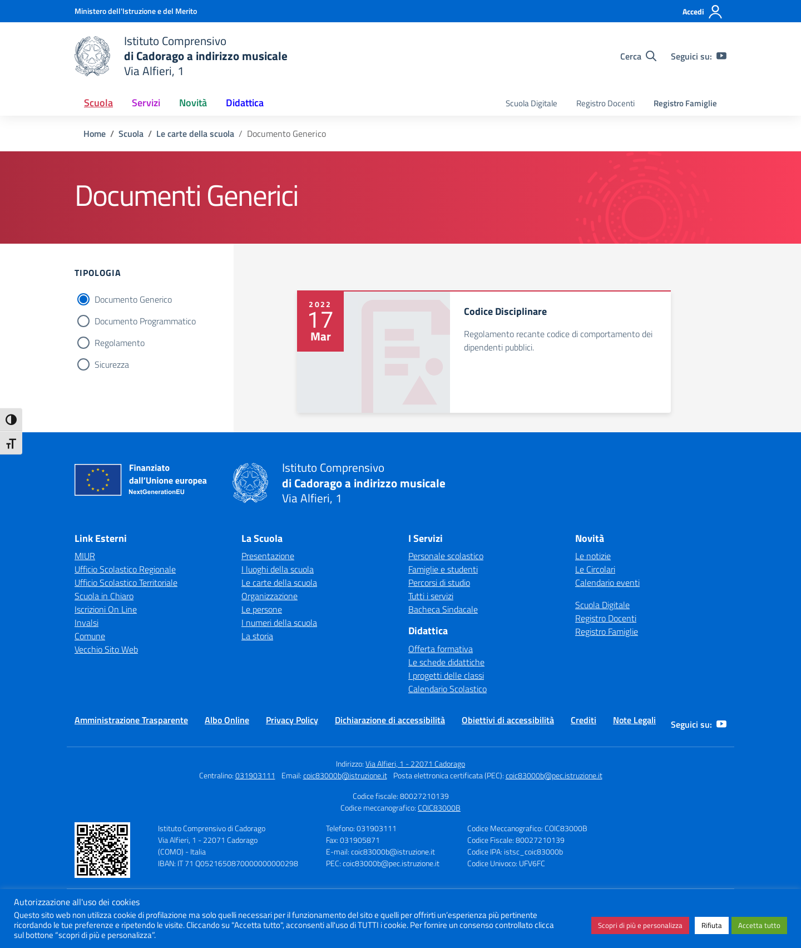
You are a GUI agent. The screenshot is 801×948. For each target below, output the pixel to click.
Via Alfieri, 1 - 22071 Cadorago (415, 763)
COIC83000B (439, 807)
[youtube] (721, 56)
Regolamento (120, 342)
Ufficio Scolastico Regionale (125, 569)
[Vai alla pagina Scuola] (131, 133)
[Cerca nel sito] (638, 56)
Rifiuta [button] (711, 925)
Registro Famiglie (685, 103)
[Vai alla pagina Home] (94, 133)
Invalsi (86, 622)
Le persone (261, 609)
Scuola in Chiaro (104, 596)
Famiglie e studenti (443, 569)
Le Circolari (595, 569)
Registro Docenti (605, 103)
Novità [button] (193, 102)
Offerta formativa (440, 648)
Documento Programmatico (145, 321)
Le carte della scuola (279, 582)
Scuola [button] (98, 102)
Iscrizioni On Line (106, 609)
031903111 (255, 775)
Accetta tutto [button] (759, 925)
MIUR (85, 555)
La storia (257, 636)
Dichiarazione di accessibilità (390, 720)
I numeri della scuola (279, 622)
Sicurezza (112, 364)
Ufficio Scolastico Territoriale (126, 582)
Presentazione (267, 555)
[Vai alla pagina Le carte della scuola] (195, 133)
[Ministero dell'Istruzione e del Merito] (136, 11)
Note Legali (634, 720)
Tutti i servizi (430, 596)
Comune (90, 636)
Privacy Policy (292, 720)
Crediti (583, 720)
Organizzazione (269, 596)
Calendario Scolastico (447, 688)
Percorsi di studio (439, 582)
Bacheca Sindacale (443, 609)
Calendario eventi (607, 582)
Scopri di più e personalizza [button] (640, 925)
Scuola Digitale (531, 103)
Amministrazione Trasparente (131, 720)
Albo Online (227, 720)
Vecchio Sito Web (106, 649)
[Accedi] (702, 11)
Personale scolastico (445, 555)
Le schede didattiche (446, 662)
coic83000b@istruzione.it (345, 775)
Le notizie (593, 555)
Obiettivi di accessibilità (508, 720)
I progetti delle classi (446, 675)
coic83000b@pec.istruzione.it (554, 775)
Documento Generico (133, 299)
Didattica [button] (245, 102)
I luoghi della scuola (277, 569)
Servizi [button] (146, 102)
